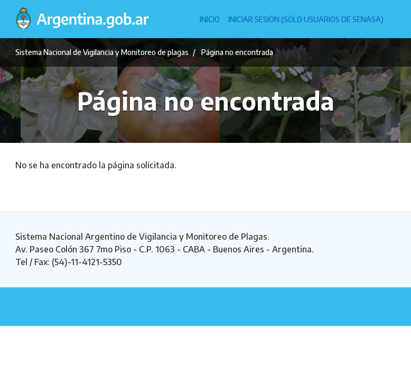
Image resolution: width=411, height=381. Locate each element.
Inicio (210, 19)
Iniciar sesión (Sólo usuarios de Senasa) (306, 19)
